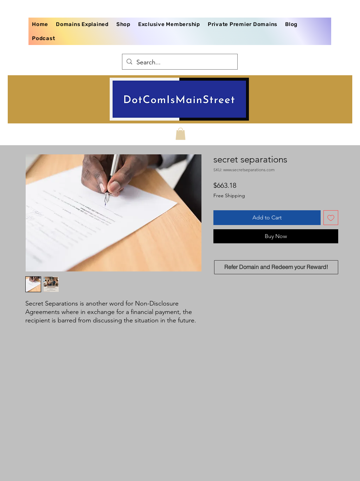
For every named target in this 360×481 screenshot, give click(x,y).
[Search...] (179, 62)
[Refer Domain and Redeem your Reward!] (276, 267)
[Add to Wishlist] (330, 217)
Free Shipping (229, 195)
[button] (180, 134)
